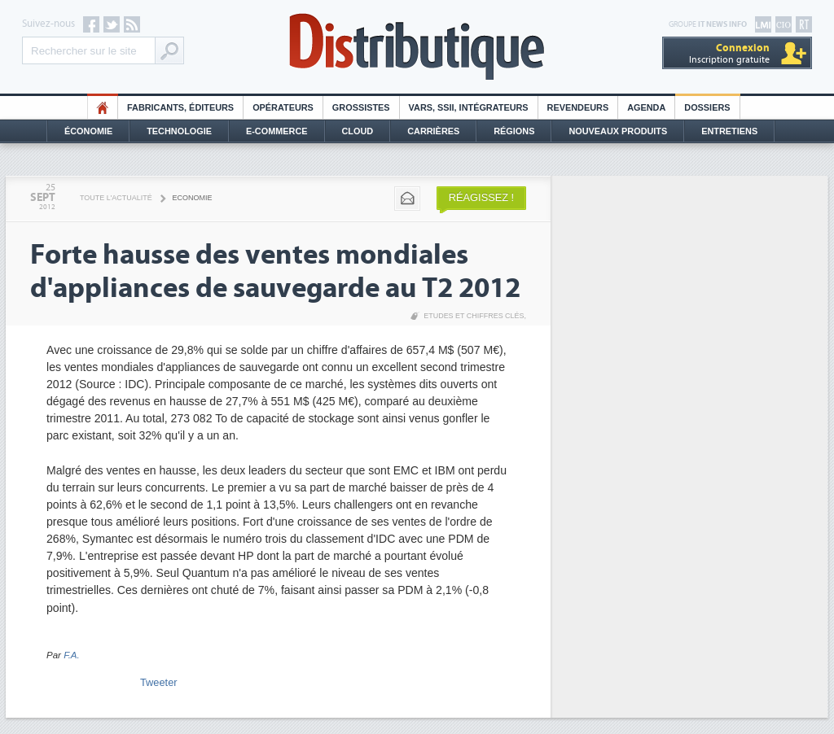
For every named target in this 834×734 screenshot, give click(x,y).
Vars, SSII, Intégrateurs (469, 107)
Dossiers (707, 107)
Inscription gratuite (729, 53)
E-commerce (277, 131)
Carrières (433, 131)
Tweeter (159, 682)
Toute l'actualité (116, 198)
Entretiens (729, 131)
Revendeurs (578, 107)
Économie (88, 131)
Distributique (417, 46)
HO (102, 107)
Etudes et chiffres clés (474, 316)
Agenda (646, 107)
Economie (193, 198)
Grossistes (361, 107)
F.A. (72, 655)
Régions (514, 131)
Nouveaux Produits (617, 131)
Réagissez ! (481, 197)
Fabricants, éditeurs (180, 107)
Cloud (358, 131)
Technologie (179, 131)
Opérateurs (283, 107)
